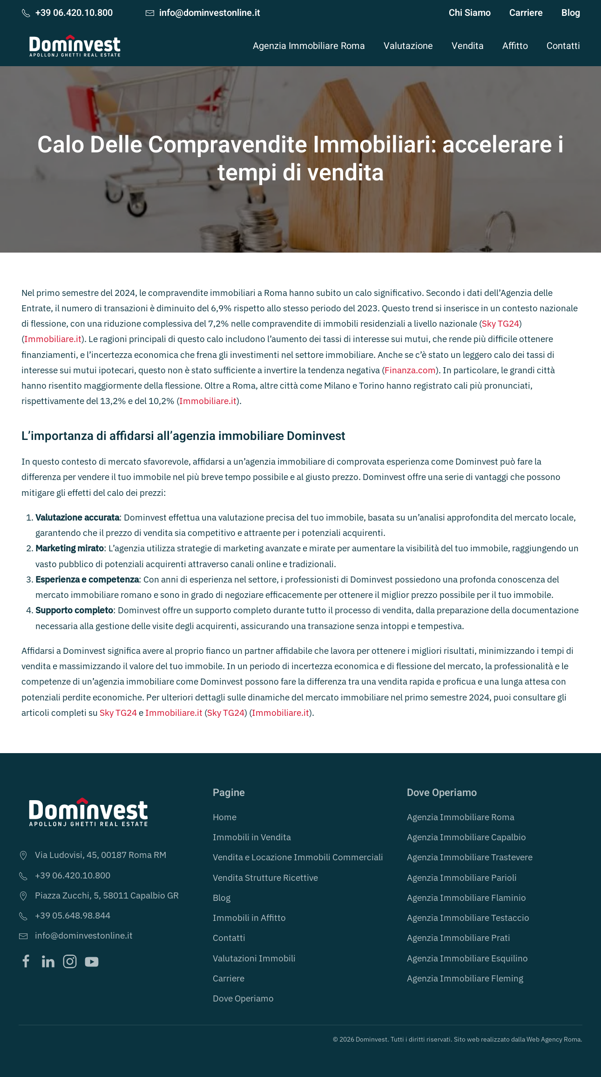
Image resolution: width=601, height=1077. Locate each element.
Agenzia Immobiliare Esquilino (467, 958)
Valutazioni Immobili (254, 958)
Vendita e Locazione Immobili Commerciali (298, 857)
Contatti (563, 46)
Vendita (468, 46)
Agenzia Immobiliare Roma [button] (309, 46)
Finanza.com (410, 370)
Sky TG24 (500, 323)
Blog (570, 13)
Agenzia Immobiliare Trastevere (470, 857)
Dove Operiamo (243, 998)
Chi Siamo (470, 13)
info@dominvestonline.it (202, 13)
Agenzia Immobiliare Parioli (462, 877)
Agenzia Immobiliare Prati (458, 937)
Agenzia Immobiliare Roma (460, 817)
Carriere (526, 13)
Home (224, 817)
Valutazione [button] (408, 46)
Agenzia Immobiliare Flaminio (466, 897)
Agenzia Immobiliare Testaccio (468, 917)
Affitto (515, 46)
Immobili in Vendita (252, 837)
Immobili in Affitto (249, 917)
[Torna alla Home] (74, 46)
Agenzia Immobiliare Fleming (465, 978)
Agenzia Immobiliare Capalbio (466, 837)
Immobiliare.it (52, 338)
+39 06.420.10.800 (67, 13)
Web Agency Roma (554, 1039)
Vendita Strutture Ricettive (265, 877)
